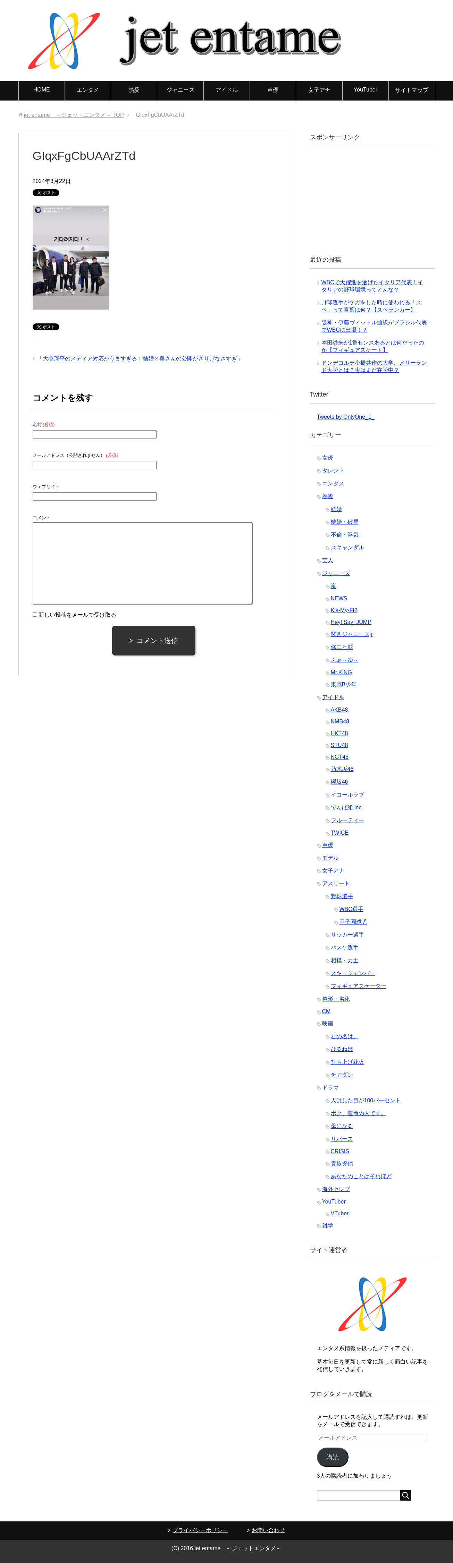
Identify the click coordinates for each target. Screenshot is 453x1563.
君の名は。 (345, 1036)
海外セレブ (336, 1189)
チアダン (342, 1075)
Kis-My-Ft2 (344, 610)
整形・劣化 (336, 999)
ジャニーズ (180, 90)
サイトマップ (411, 90)
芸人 (327, 560)
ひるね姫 (342, 1049)
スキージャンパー (353, 973)
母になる (342, 1126)
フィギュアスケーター (358, 986)
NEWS (339, 598)
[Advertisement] (369, 200)
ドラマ (330, 1088)
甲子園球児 (353, 922)
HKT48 (339, 733)
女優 (327, 458)
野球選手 (342, 896)
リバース (342, 1139)
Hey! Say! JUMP (351, 622)
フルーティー (347, 820)
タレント (333, 471)
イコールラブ (347, 795)
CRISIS (340, 1151)
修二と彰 (342, 647)
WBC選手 (351, 909)
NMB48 (340, 721)
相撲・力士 (345, 960)
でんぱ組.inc (346, 807)
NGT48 (340, 757)
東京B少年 (344, 684)
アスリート (336, 883)
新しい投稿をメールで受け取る (77, 615)
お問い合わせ (268, 1530)
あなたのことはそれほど (361, 1176)
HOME (41, 90)
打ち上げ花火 (347, 1062)
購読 (332, 1457)
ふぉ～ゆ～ (345, 660)
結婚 (336, 509)
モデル (330, 858)
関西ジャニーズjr (352, 634)
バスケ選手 (345, 947)
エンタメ (88, 90)
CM (326, 1011)
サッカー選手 (347, 935)
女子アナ (319, 90)
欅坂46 (339, 782)
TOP (74, 115)
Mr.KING (341, 672)
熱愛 (134, 90)
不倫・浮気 (345, 535)
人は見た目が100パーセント (366, 1100)
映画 (327, 1023)
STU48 (339, 745)
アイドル (227, 90)
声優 (272, 90)
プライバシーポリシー (200, 1530)
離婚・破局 (345, 522)
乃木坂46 (342, 769)
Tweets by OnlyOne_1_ (346, 417)
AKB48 (339, 710)
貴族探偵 (342, 1163)
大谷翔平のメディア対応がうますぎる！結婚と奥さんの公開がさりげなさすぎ (140, 359)
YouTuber (365, 90)
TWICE (340, 833)
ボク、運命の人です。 (358, 1113)
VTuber (340, 1213)
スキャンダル (347, 547)
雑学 (327, 1225)
